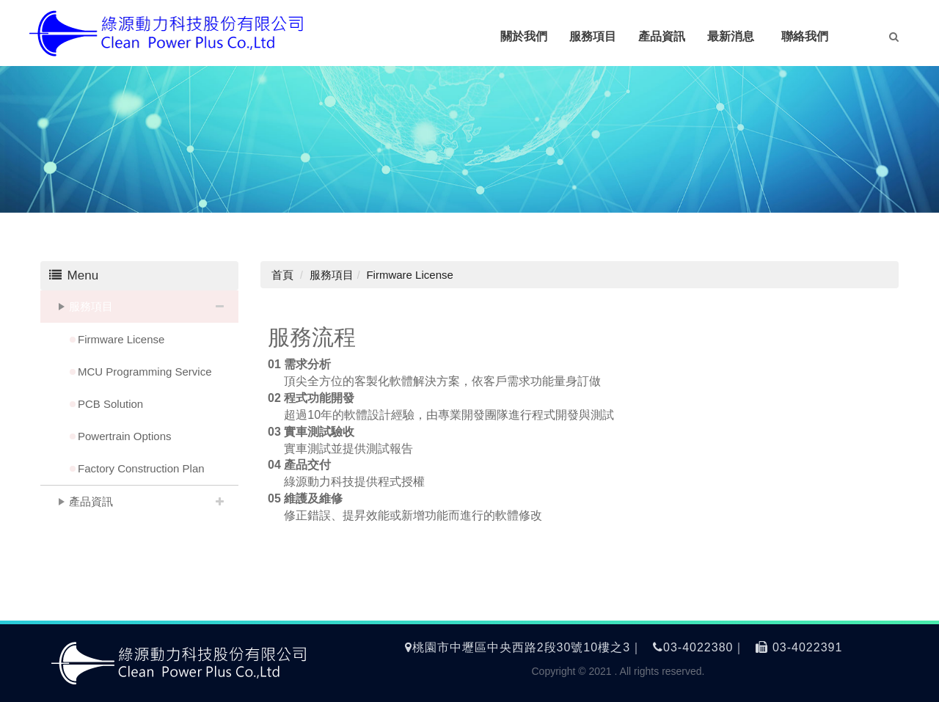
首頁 (282, 274)
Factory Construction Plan (141, 468)
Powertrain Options (125, 436)
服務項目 (91, 306)
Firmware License (121, 339)
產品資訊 (91, 501)
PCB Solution (110, 404)
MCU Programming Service (145, 371)
